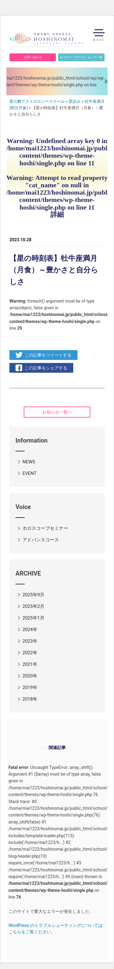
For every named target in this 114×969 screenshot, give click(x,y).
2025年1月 (33, 618)
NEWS (28, 462)
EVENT (29, 473)
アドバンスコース (40, 540)
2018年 (29, 699)
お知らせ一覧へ (57, 412)
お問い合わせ (33, 57)
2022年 (29, 652)
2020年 (29, 676)
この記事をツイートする (48, 355)
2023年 (29, 641)
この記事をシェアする (46, 367)
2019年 (29, 687)
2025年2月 (33, 606)
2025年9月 (33, 595)
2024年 (29, 629)
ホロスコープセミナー (45, 528)
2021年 (29, 664)
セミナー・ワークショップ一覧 (81, 57)
